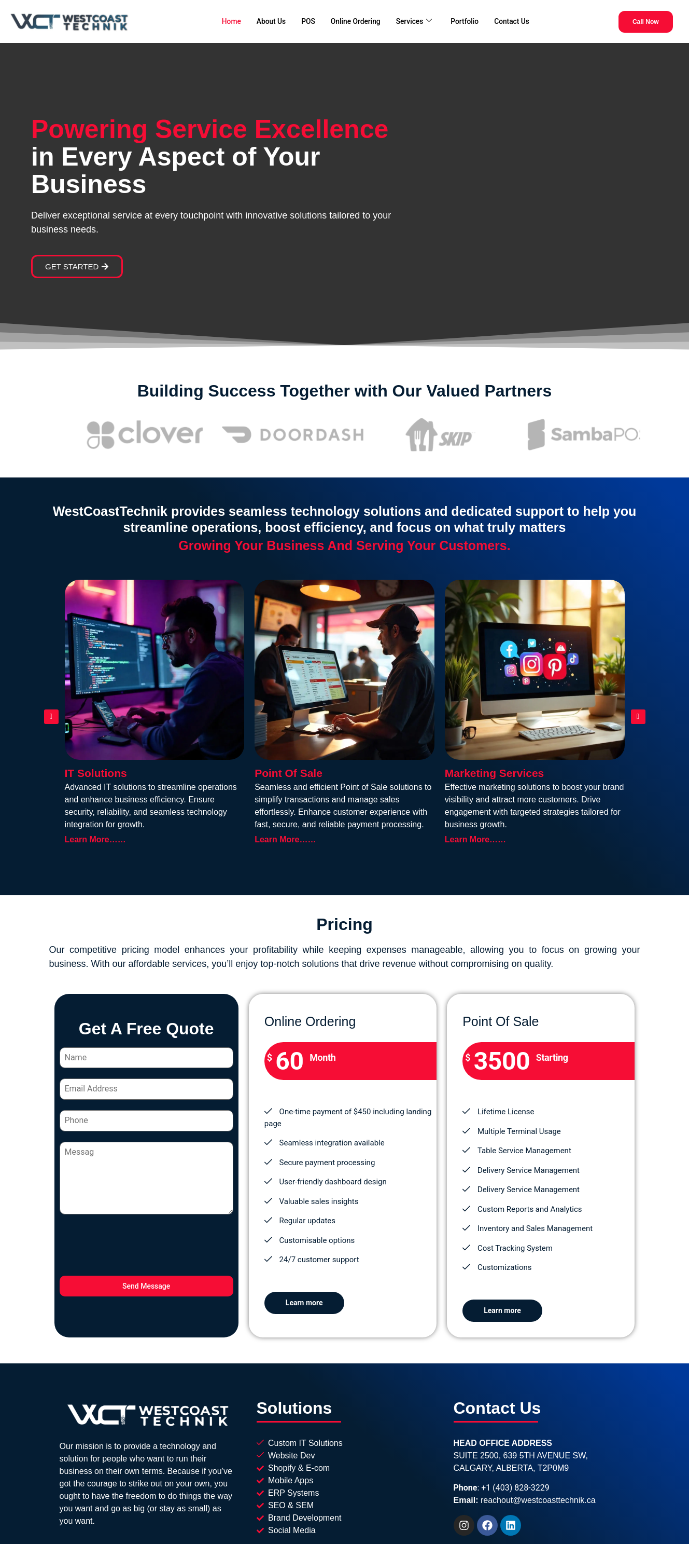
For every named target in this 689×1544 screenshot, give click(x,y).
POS (304, 20)
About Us (265, 20)
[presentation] (146, 1244)
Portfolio (469, 20)
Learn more (304, 1299)
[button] (51, 714)
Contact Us (519, 20)
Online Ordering (354, 20)
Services (416, 20)
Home (223, 20)
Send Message (146, 1285)
